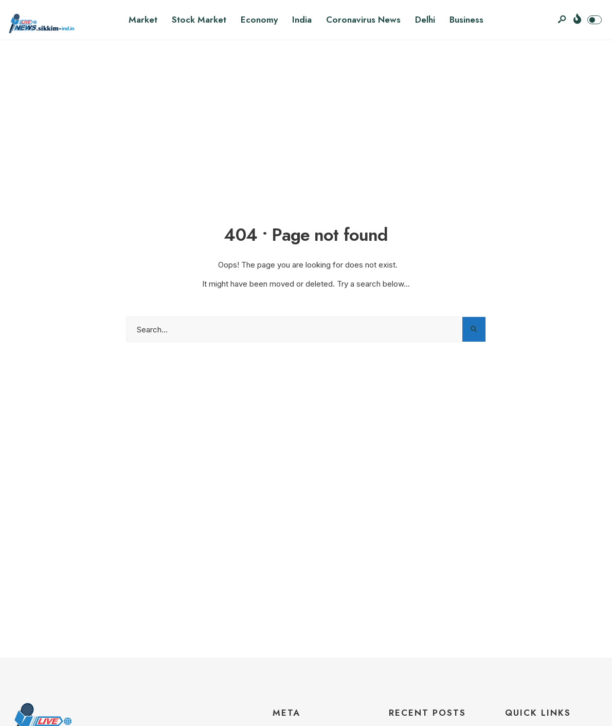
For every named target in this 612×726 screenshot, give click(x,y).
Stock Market (199, 19)
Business (466, 19)
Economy (259, 19)
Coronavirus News (363, 19)
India (302, 19)
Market (143, 19)
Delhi (425, 19)
